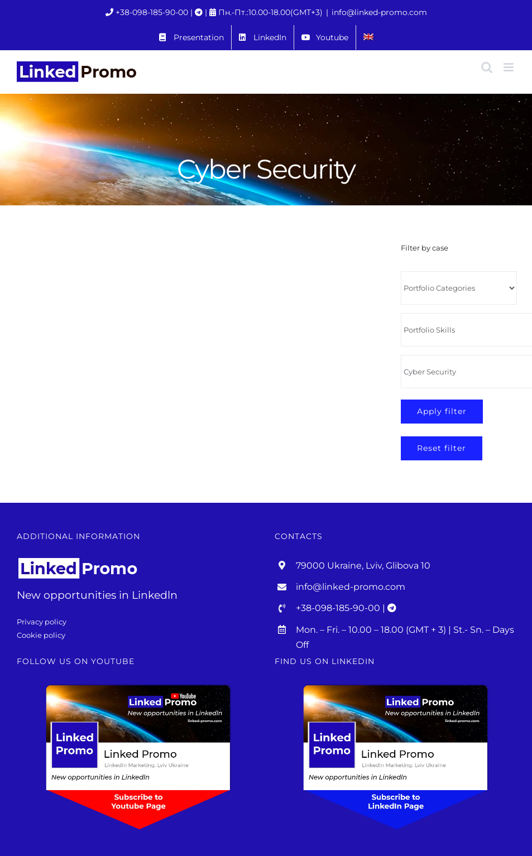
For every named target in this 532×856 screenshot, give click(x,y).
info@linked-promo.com (379, 12)
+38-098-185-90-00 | (155, 12)
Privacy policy (41, 621)
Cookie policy (41, 635)
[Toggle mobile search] (486, 67)
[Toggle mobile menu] (509, 67)
